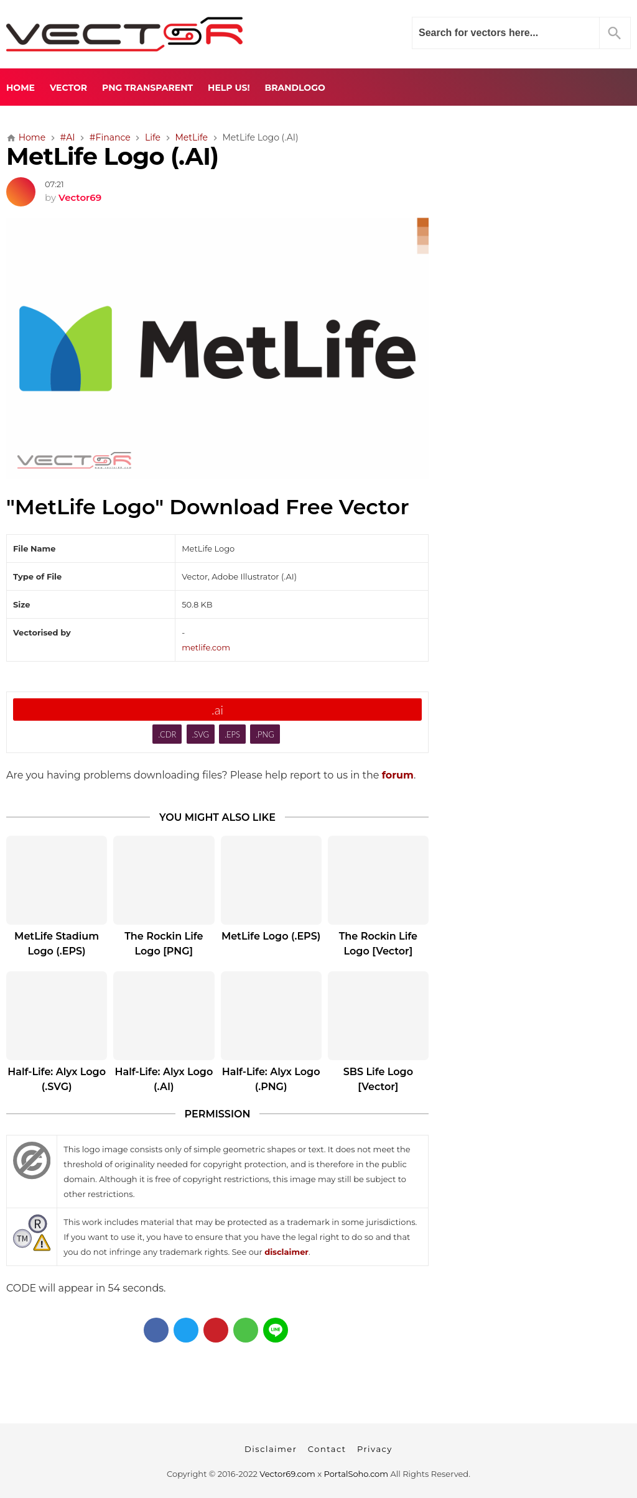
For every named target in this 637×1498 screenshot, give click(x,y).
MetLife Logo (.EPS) (270, 936)
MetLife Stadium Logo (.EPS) (56, 943)
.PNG (265, 734)
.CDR (167, 734)
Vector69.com (287, 1474)
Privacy (375, 1449)
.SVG (200, 734)
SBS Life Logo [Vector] (378, 1079)
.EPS (232, 734)
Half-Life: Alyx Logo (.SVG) (56, 1079)
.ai (217, 709)
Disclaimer (270, 1449)
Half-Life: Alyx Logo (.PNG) (271, 1079)
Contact (327, 1449)
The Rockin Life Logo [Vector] (378, 943)
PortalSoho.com (356, 1474)
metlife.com (206, 647)
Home (20, 87)
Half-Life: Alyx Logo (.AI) (163, 1079)
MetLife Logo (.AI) (112, 156)
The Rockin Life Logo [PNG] (163, 943)
